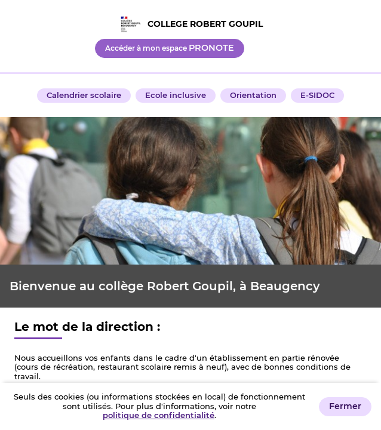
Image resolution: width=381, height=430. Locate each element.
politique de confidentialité (158, 415)
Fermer (345, 406)
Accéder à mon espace (169, 47)
